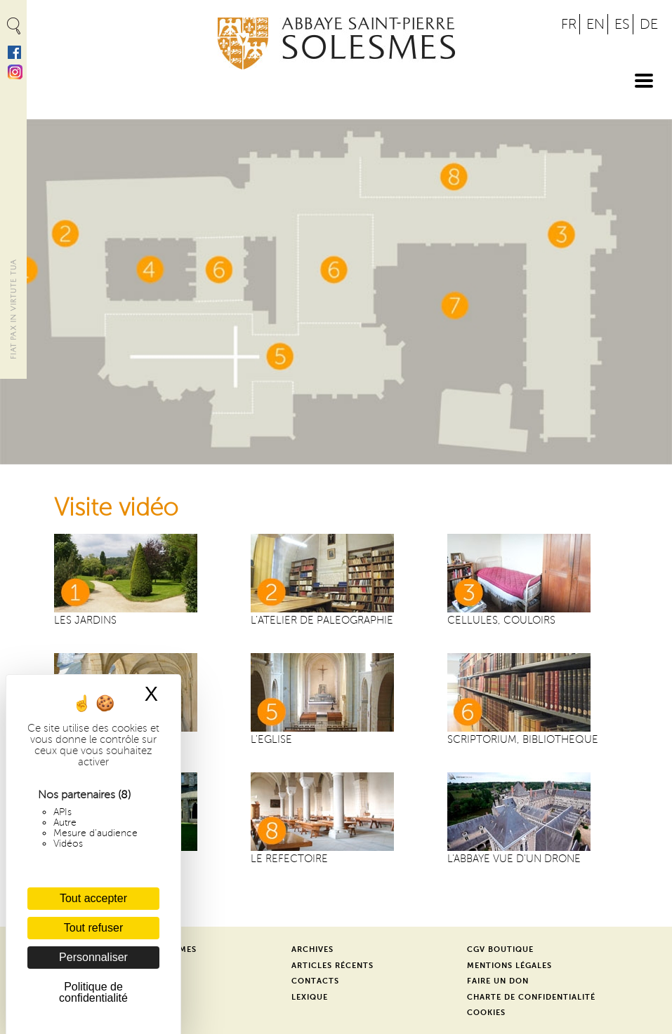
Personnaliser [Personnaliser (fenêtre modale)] (93, 957)
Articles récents (332, 965)
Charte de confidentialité (531, 997)
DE (649, 24)
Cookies (486, 1012)
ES (622, 24)
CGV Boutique (500, 949)
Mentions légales (509, 965)
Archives (312, 949)
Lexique (309, 997)
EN (595, 24)
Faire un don (498, 981)
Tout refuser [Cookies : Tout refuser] (93, 928)
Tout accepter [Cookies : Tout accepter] (93, 898)
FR (569, 24)
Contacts (315, 981)
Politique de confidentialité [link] (93, 992)
